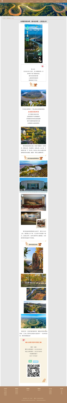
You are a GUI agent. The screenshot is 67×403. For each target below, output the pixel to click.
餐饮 (61, 392)
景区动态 (16, 390)
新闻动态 (31, 1)
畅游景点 (44, 1)
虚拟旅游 (38, 1)
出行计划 (51, 1)
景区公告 (16, 393)
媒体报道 (16, 392)
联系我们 (64, 1)
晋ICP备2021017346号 (32, 400)
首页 (19, 1)
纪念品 (62, 393)
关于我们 (24, 1)
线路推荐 (50, 392)
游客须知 (50, 393)
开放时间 (50, 390)
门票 (61, 390)
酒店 (61, 391)
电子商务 (57, 1)
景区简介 (5, 390)
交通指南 (50, 391)
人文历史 (5, 391)
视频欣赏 (5, 392)
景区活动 (16, 391)
